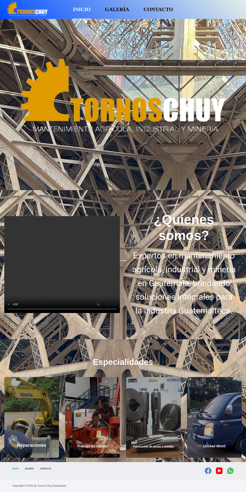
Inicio (81, 9)
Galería (117, 9)
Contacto (158, 9)
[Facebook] (208, 470)
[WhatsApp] (230, 470)
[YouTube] (219, 470)
